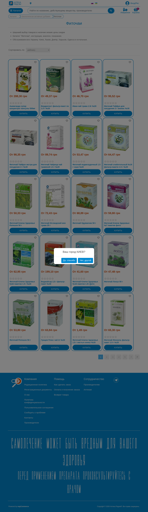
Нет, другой (85, 260)
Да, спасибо (69, 260)
